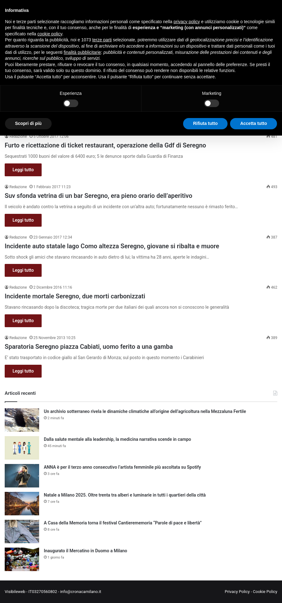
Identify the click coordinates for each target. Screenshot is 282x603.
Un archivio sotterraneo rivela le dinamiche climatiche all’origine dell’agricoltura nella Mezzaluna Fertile (145, 411)
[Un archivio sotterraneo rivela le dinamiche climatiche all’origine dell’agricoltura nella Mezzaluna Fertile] (22, 420)
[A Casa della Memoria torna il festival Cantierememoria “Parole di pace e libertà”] (22, 531)
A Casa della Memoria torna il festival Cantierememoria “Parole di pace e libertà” (123, 522)
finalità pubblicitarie (82, 52)
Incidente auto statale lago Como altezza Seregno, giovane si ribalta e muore (112, 246)
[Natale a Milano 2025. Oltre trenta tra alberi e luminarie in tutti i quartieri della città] (22, 503)
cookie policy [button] (50, 33)
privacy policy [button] (187, 21)
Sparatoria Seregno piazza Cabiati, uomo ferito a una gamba (89, 346)
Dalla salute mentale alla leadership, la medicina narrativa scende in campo (117, 439)
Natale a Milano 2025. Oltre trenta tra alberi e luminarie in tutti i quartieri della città (125, 494)
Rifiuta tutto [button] (205, 123)
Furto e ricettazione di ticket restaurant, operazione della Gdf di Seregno (105, 145)
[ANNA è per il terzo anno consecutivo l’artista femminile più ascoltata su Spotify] (22, 475)
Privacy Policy (237, 591)
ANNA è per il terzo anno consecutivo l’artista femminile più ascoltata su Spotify (122, 467)
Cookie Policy (265, 591)
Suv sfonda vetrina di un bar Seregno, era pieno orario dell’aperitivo (98, 195)
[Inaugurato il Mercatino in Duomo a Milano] (22, 559)
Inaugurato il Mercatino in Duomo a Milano (85, 550)
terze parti (102, 39)
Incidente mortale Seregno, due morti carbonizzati (75, 296)
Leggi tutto (23, 169)
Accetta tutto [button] (253, 123)
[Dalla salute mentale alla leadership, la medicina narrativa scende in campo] (22, 448)
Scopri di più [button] (28, 123)
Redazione (18, 136)
